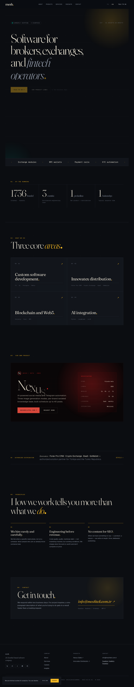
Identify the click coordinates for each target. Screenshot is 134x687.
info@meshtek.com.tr (96, 603)
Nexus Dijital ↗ (78, 658)
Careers (46, 665)
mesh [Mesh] (9, 4)
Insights (69, 4)
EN (113, 4)
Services (59, 4)
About (41, 4)
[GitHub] (27, 666)
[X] (7, 666)
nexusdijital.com (28, 412)
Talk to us (122, 4)
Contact (78, 4)
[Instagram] (12, 666)
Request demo (49, 412)
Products (49, 4)
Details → (119, 459)
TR (108, 4)
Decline (45, 680)
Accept (54, 680)
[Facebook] (17, 666)
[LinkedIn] (22, 666)
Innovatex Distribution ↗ (81, 661)
